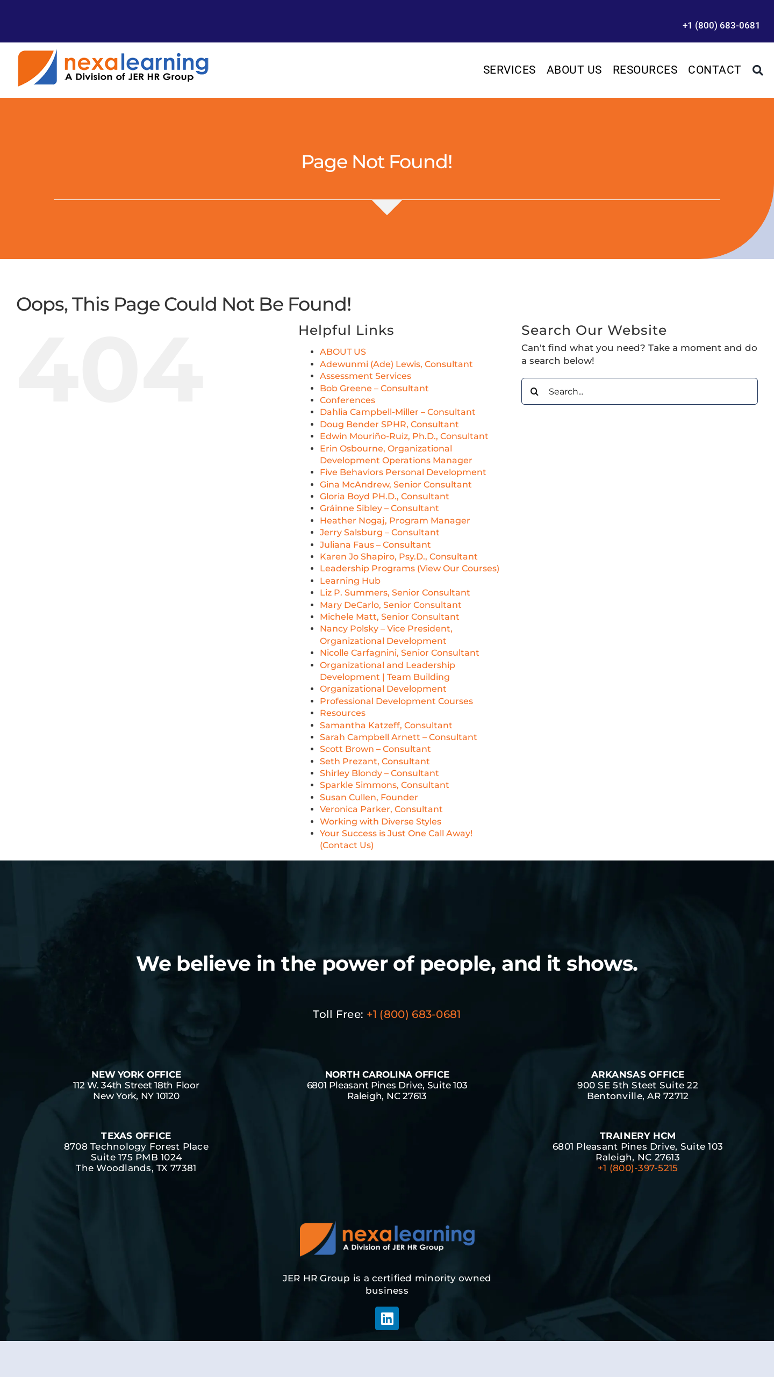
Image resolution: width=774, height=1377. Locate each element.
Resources (343, 713)
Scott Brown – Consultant (375, 749)
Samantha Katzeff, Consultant (386, 725)
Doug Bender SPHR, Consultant (389, 424)
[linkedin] (387, 1318)
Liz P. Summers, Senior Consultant (395, 592)
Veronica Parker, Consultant (381, 809)
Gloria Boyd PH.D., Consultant (384, 496)
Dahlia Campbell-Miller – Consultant (398, 412)
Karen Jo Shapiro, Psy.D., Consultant (399, 556)
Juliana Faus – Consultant (375, 545)
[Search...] (639, 391)
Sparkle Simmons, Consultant (384, 785)
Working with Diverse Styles (380, 821)
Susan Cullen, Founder (369, 797)
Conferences (347, 400)
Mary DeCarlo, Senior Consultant (391, 605)
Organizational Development (383, 689)
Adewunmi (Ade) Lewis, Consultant (396, 364)
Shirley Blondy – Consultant (379, 773)
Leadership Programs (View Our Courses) (409, 568)
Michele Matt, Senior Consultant (390, 617)
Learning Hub (350, 581)
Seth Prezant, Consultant (375, 761)
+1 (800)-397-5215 (638, 1168)
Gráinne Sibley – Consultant (379, 508)
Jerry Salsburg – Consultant (380, 532)
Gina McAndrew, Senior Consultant (396, 484)
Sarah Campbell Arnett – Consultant (398, 737)
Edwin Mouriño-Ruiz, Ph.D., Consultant (404, 436)
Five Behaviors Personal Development (403, 472)
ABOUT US (343, 352)
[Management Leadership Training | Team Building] (113, 52)
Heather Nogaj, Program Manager (395, 520)
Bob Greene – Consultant (374, 388)
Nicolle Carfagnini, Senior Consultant (399, 653)
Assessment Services (365, 376)
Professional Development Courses (396, 701)
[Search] (758, 70)
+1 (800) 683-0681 (414, 1014)
